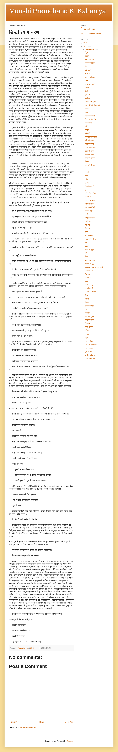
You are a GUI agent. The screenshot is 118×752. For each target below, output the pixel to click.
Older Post (69, 722)
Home (41, 722)
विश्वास (87, 228)
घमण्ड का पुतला (90, 260)
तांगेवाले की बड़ (90, 165)
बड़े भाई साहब (89, 140)
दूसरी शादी (88, 95)
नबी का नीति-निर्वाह (91, 207)
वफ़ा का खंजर (89, 320)
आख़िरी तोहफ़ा (89, 204)
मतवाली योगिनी (90, 116)
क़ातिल (87, 190)
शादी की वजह (89, 151)
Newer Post (14, 722)
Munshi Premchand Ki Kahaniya (57, 11)
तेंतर (86, 257)
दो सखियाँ (88, 74)
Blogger (70, 741)
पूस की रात (88, 352)
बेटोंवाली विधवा (90, 155)
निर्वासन (87, 313)
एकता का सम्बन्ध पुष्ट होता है (94, 267)
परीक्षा (87, 299)
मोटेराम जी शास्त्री (91, 137)
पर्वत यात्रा (88, 123)
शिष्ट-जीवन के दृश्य (91, 239)
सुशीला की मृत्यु (90, 77)
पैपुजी (86, 52)
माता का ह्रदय (89, 316)
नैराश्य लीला (89, 341)
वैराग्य (87, 161)
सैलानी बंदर (88, 211)
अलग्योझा (88, 197)
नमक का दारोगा (90, 359)
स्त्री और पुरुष (90, 285)
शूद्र (86, 281)
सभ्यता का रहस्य (90, 102)
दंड (86, 243)
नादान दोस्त (89, 235)
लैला (86, 309)
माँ (85, 169)
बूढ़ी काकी (88, 70)
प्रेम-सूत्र (88, 179)
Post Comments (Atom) (29, 727)
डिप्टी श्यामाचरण (90, 148)
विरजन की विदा (90, 63)
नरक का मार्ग (89, 327)
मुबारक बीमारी (89, 306)
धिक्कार (87, 323)
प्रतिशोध (88, 221)
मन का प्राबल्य (90, 200)
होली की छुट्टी (89, 250)
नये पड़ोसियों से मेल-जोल (93, 105)
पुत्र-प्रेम (88, 278)
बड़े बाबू (87, 225)
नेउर (86, 295)
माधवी (87, 172)
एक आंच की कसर (91, 345)
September (90, 49)
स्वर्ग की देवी (89, 271)
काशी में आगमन (90, 158)
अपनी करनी (89, 288)
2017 (85, 46)
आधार (87, 246)
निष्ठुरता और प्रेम (90, 119)
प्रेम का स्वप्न (89, 144)
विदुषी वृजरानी (89, 186)
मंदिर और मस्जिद (90, 193)
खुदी (86, 214)
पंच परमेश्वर (89, 348)
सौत (86, 81)
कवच (86, 109)
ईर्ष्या (86, 91)
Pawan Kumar (89, 29)
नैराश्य (87, 302)
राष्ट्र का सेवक (90, 218)
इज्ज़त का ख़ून (89, 264)
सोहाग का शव (89, 59)
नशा (86, 112)
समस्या (87, 88)
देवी (86, 66)
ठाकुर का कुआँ (89, 84)
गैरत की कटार (89, 274)
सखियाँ (87, 133)
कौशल (87, 330)
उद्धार (86, 338)
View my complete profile (91, 33)
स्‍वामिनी (87, 98)
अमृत (86, 232)
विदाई (87, 130)
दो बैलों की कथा (90, 355)
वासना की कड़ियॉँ (90, 292)
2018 (85, 43)
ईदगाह (87, 183)
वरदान (87, 176)
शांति (86, 126)
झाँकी (86, 56)
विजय (87, 334)
